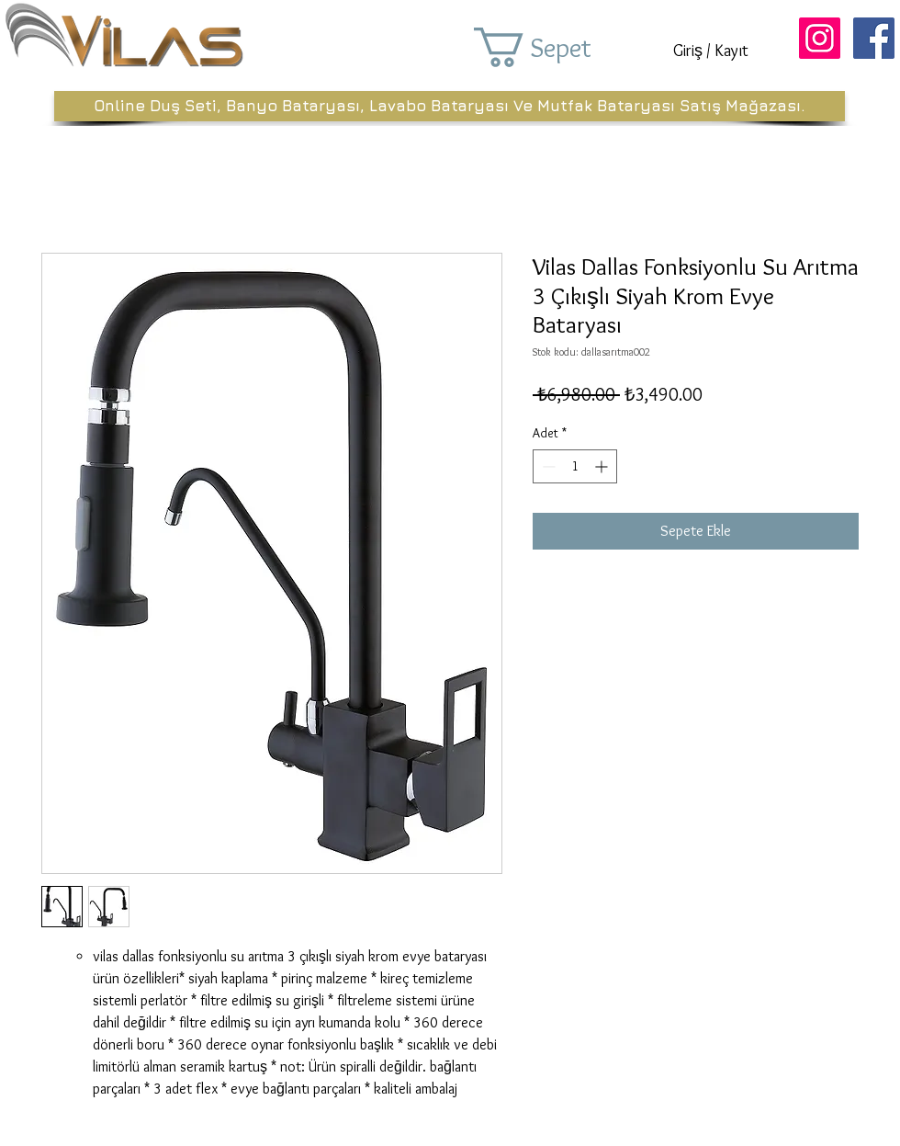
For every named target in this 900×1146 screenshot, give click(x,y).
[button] (558, 47)
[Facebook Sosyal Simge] (873, 38)
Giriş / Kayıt (710, 50)
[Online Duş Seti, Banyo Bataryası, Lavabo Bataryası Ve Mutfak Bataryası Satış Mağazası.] (449, 106)
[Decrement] (546, 466)
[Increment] (602, 466)
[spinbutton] (574, 466)
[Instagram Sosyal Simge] (819, 38)
